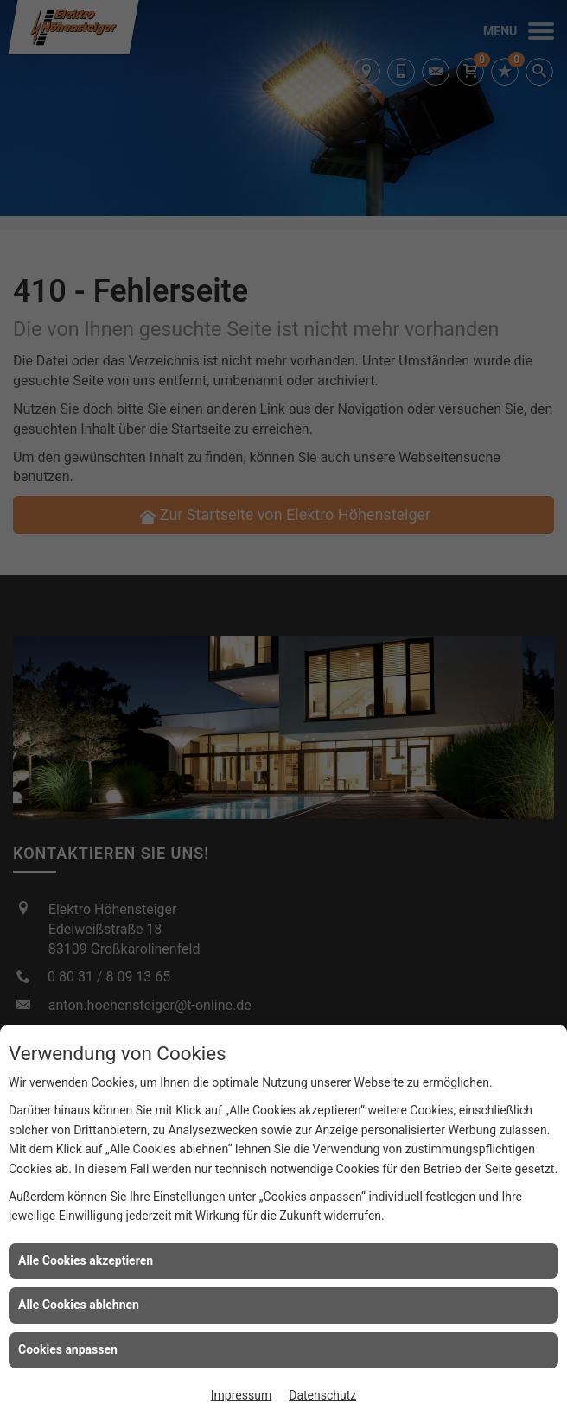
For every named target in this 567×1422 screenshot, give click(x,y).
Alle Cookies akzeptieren (85, 1260)
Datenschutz (322, 1395)
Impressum (241, 1395)
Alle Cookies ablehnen (78, 1304)
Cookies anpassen (68, 1349)
